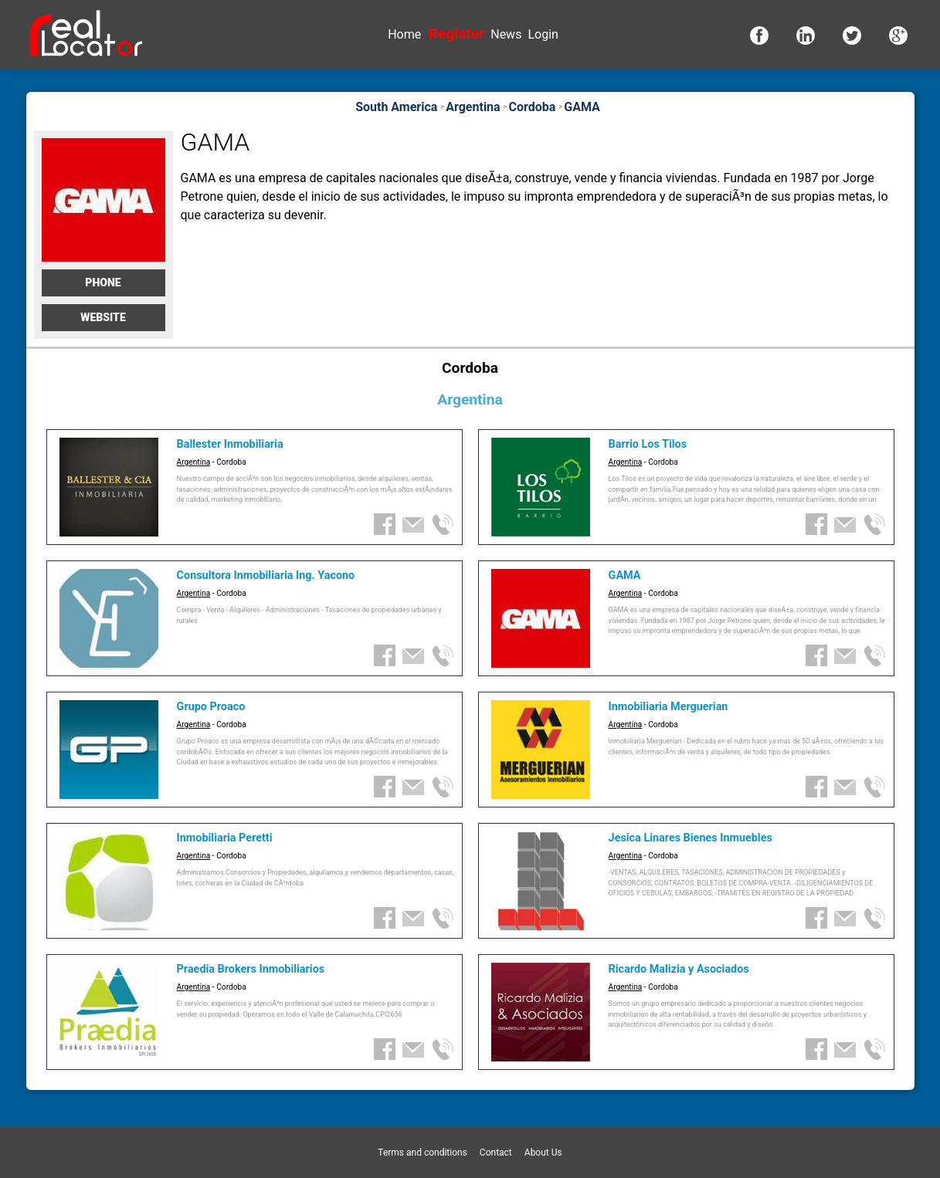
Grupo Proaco (211, 706)
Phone (102, 282)
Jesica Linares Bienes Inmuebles (690, 838)
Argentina (194, 462)
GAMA (625, 575)
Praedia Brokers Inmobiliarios (251, 969)
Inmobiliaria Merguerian (668, 706)
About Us (543, 1152)
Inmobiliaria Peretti (225, 838)
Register (456, 33)
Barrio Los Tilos (648, 444)
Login (543, 34)
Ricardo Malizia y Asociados (679, 969)
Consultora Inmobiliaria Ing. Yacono (266, 575)
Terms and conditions (422, 1152)
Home (404, 34)
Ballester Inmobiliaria (230, 444)
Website (103, 317)
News (505, 34)
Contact (496, 1152)
